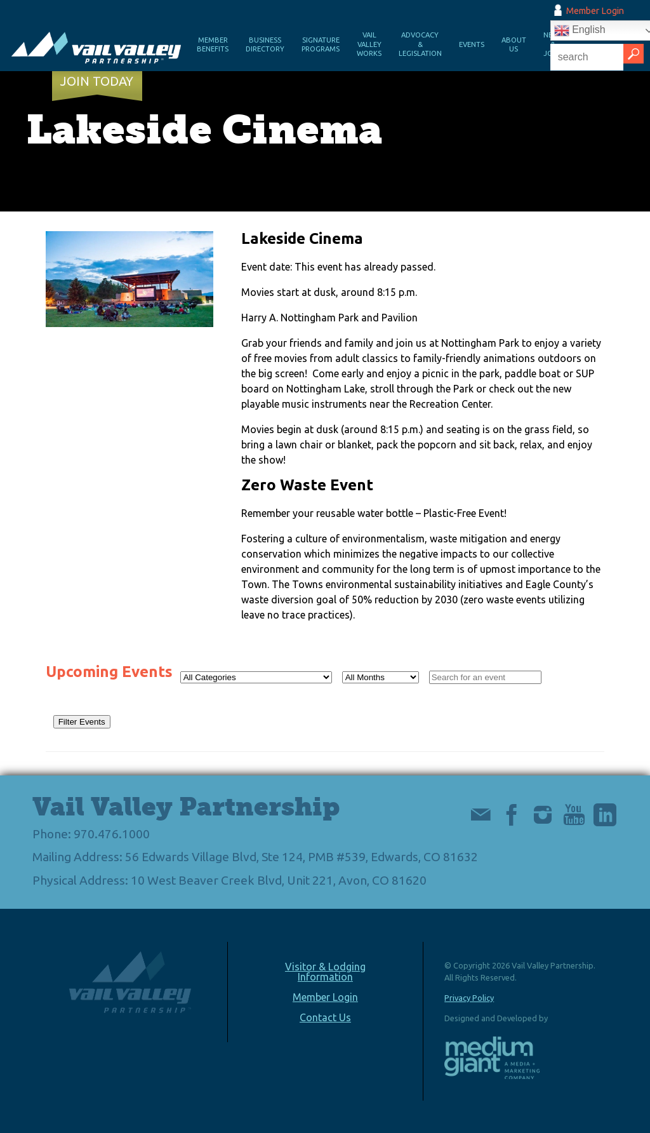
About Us (513, 44)
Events (471, 44)
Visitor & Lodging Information (325, 972)
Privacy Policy (469, 997)
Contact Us (325, 1017)
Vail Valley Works (369, 44)
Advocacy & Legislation (420, 44)
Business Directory (265, 44)
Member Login (595, 11)
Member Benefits (213, 44)
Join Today (96, 81)
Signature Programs (321, 44)
